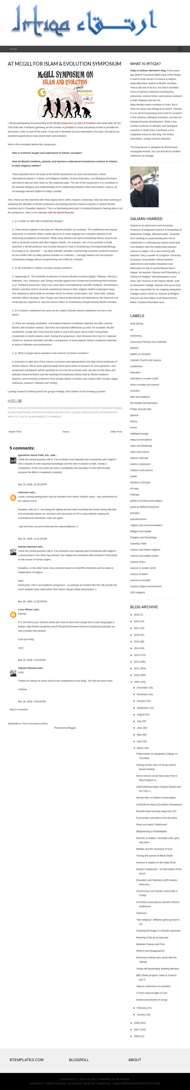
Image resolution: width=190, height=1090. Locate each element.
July (139, 721)
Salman (134, 225)
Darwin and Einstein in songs (151, 999)
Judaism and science (141, 470)
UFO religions (137, 592)
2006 (136, 1036)
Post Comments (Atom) (35, 723)
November (142, 694)
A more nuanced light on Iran (151, 992)
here (161, 302)
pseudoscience (138, 519)
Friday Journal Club (140, 409)
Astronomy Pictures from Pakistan (148, 341)
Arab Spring (136, 323)
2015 (136, 641)
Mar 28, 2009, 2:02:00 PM (32, 660)
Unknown (23, 492)
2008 (136, 1022)
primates (135, 513)
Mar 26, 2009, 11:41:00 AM (32, 538)
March (140, 748)
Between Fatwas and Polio (150, 944)
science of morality (140, 580)
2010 (136, 675)
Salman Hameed (37, 416)
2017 (136, 628)
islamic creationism (19, 412)
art (131, 329)
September (143, 707)
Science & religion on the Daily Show (156, 862)
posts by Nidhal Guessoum (144, 506)
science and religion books (144, 555)
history (95, 408)
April (139, 741)
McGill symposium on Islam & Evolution (74, 123)
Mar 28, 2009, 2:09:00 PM (32, 701)
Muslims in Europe (140, 482)
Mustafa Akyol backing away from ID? (156, 811)
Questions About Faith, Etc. (34, 455)
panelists (69, 127)
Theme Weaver (55, 1083)
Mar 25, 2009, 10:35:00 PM (32, 484)
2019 (136, 614)
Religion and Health (140, 531)
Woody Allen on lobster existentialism (156, 797)
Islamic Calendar (139, 458)
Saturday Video (138, 543)
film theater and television (144, 403)
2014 (136, 648)
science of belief (139, 574)
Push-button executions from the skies (156, 817)
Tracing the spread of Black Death (154, 855)
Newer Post (15, 431)
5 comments (54, 416)
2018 (136, 621)
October (141, 701)
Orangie (149, 155)
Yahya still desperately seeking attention (157, 968)
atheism (134, 348)
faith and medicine (140, 396)
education (135, 372)
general (134, 415)
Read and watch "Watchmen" (151, 824)
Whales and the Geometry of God (154, 849)
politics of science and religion (51, 412)
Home (13, 49)
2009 (136, 681)
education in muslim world (61, 408)
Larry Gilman (25, 609)
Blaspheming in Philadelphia (151, 831)
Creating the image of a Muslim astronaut (158, 930)
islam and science (111, 408)
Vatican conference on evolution (153, 986)
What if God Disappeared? (150, 950)
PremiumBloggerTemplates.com (136, 1083)
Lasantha (103, 1083)
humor (133, 427)
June (139, 727)
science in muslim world (85, 412)
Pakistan (135, 494)
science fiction (137, 561)
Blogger (72, 727)
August (140, 714)
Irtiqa (91, 1079)
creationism (136, 366)
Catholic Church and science (145, 360)
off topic (134, 488)
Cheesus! (141, 913)
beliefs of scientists (31, 408)
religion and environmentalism (146, 525)
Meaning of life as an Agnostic (152, 937)
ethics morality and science (144, 384)
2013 (136, 655)
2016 (136, 634)
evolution (84, 408)
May (139, 734)
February (142, 1007)
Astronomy (136, 335)
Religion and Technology (143, 537)
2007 (136, 1029)
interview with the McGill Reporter (56, 212)
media (133, 476)
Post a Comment (19, 709)
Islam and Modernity (141, 445)
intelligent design (139, 433)
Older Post (116, 431)
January (141, 1014)
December (142, 687)
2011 (136, 668)
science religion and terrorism (146, 586)
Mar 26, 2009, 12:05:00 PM (32, 601)
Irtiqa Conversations (141, 439)
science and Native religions (145, 549)
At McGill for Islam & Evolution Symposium (64, 64)
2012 (136, 661)
